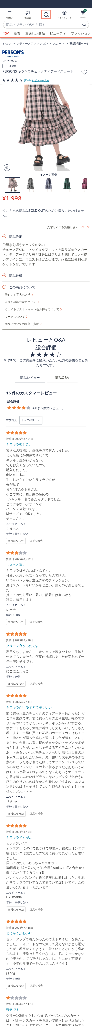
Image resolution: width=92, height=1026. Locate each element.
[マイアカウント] (64, 15)
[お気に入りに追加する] (84, 72)
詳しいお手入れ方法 (18, 294)
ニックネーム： (16, 523)
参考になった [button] (16, 541)
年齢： (10, 533)
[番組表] (27, 15)
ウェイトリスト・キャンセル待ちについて (32, 309)
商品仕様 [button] (15, 275)
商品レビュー (30, 377)
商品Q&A (62, 377)
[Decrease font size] (88, 226)
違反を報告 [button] (36, 541)
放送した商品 (35, 33)
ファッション (81, 33)
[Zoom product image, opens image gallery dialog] (6, 167)
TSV (6, 33)
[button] (9, 15)
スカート (58, 43)
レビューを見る (40, 80)
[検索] (85, 24)
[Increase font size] (82, 226)
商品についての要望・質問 (22, 324)
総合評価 (13, 401)
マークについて (15, 316)
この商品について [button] (22, 287)
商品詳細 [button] (15, 236)
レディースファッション (32, 43)
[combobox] (42, 25)
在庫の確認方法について (20, 302)
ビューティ (58, 33)
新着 (17, 33)
